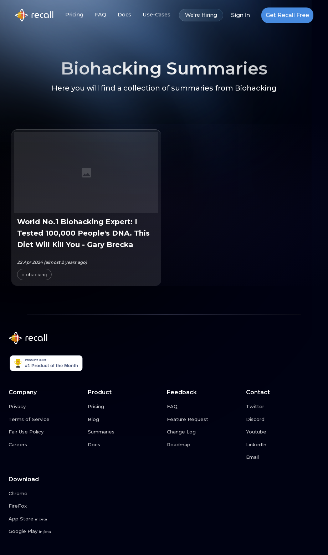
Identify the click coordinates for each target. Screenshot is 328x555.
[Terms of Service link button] (45, 419)
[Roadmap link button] (203, 444)
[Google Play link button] (45, 531)
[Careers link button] (45, 444)
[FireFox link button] (45, 506)
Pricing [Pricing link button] (74, 15)
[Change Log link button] (203, 432)
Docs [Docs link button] (124, 15)
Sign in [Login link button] (240, 15)
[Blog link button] (124, 419)
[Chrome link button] (45, 493)
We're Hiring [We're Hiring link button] (201, 15)
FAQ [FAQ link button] (100, 15)
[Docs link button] (124, 444)
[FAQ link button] (203, 406)
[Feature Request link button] (203, 419)
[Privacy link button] (45, 406)
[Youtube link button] (282, 432)
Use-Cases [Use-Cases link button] (156, 15)
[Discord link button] (282, 419)
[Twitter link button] (282, 406)
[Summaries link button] (124, 432)
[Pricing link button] (124, 406)
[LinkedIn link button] (282, 444)
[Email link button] (282, 457)
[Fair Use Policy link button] (45, 432)
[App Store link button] (45, 519)
